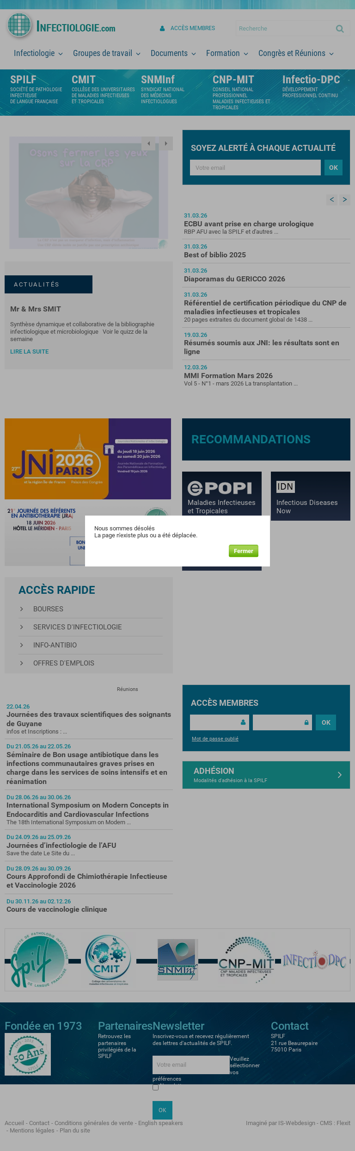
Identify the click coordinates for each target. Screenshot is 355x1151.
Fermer (243, 551)
